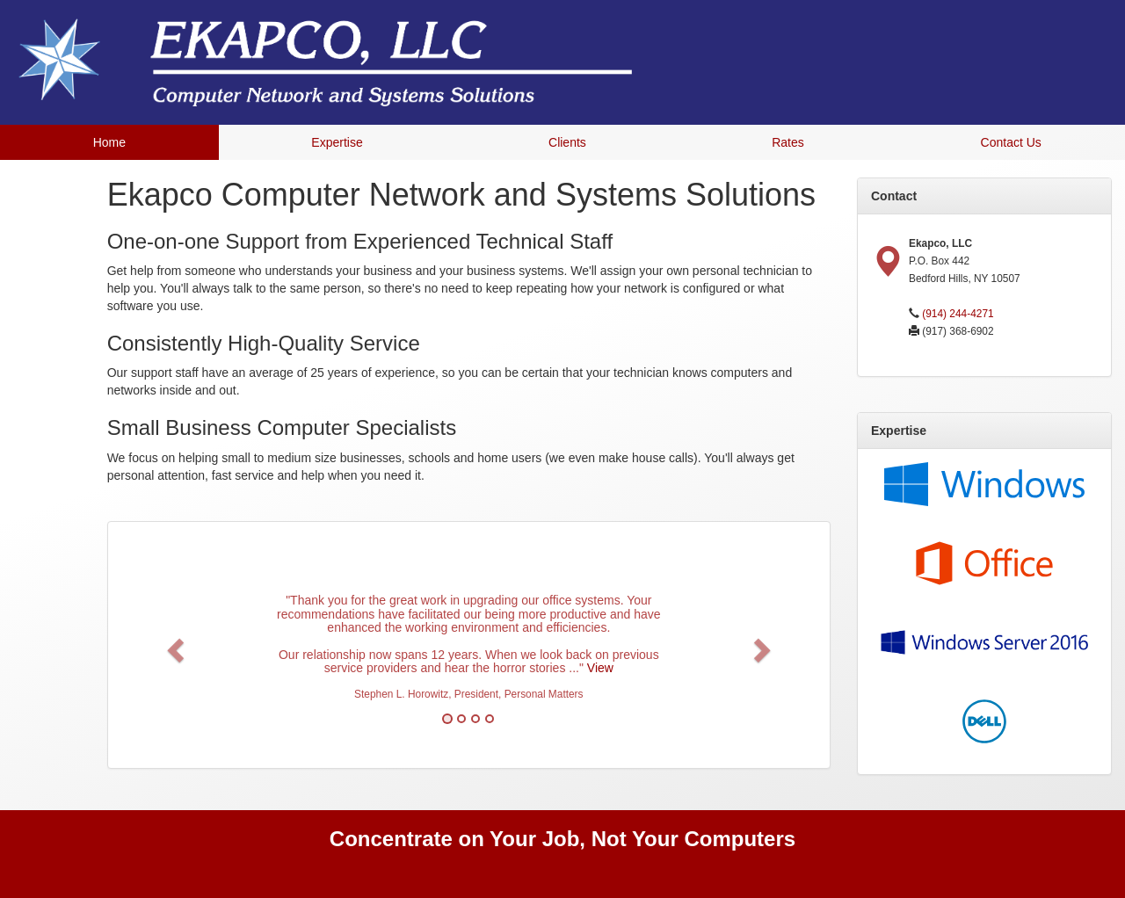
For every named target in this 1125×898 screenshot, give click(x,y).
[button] (173, 645)
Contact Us (1011, 142)
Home (109, 142)
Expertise (336, 142)
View (600, 668)
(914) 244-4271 (957, 314)
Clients (567, 142)
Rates (788, 142)
